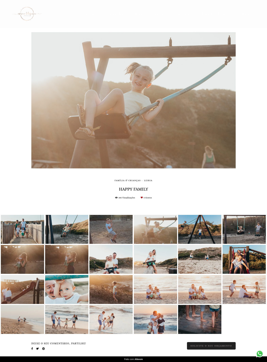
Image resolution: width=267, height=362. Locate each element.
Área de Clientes (216, 13)
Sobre (159, 13)
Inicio (88, 13)
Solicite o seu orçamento (211, 346)
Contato (183, 13)
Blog (139, 13)
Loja (246, 13)
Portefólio (115, 13)
